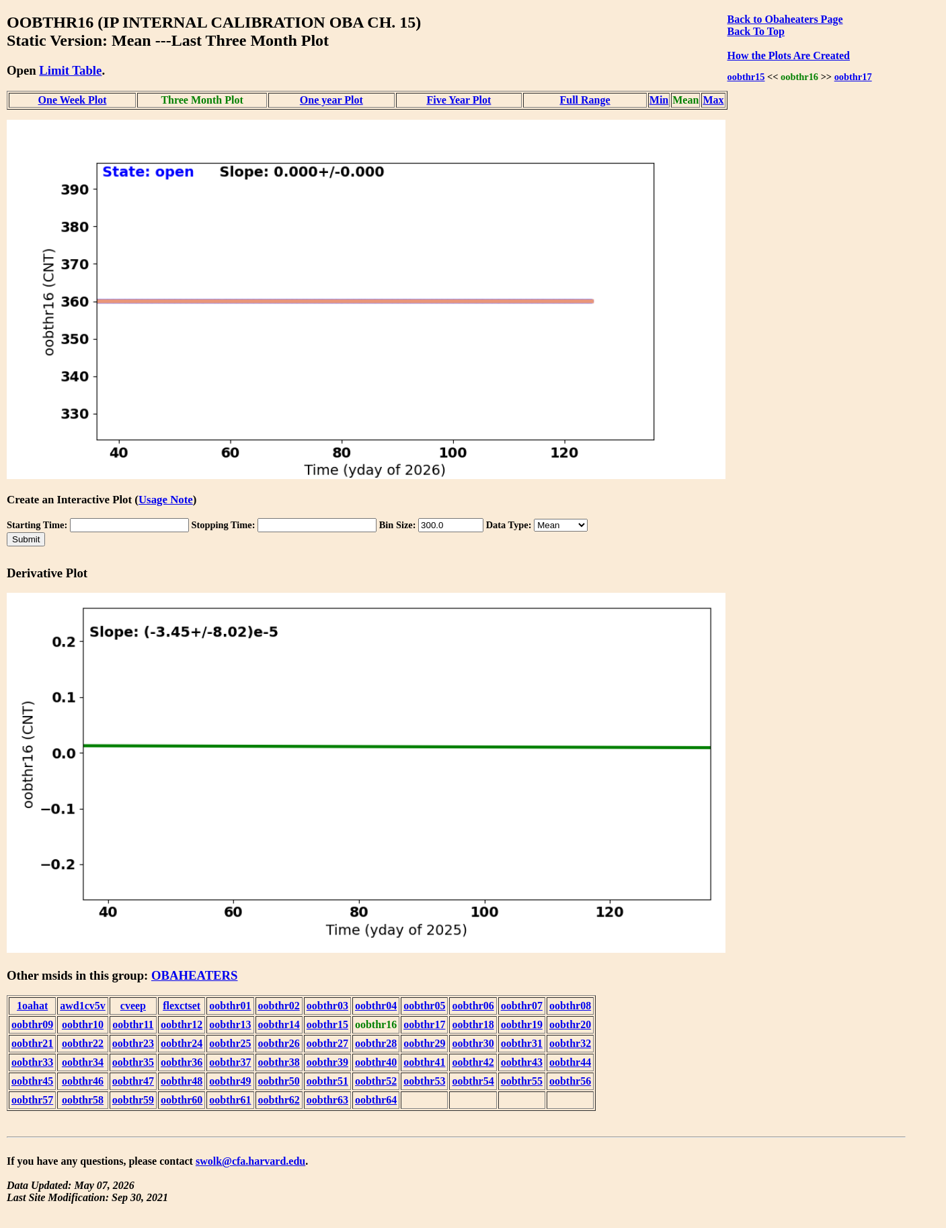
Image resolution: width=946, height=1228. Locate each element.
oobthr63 (327, 1100)
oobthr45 (32, 1081)
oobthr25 (230, 1043)
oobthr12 (181, 1024)
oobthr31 (522, 1043)
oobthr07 (522, 1005)
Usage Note (166, 499)
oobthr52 (376, 1081)
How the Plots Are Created (788, 55)
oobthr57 (32, 1100)
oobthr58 (83, 1100)
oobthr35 (133, 1062)
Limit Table (70, 70)
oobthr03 (327, 1005)
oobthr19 (522, 1024)
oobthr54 (473, 1081)
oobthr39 (327, 1062)
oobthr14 (279, 1024)
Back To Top (756, 31)
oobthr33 (32, 1062)
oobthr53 (424, 1081)
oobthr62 (279, 1100)
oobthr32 (570, 1043)
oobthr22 (83, 1043)
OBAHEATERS (194, 975)
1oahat (32, 1005)
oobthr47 (133, 1081)
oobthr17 (853, 76)
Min (658, 100)
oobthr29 (424, 1043)
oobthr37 (230, 1062)
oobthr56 (570, 1081)
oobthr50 (279, 1081)
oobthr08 (570, 1005)
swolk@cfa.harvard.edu (250, 1161)
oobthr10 (83, 1024)
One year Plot (331, 100)
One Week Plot (72, 100)
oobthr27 (327, 1043)
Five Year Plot (458, 100)
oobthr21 (32, 1043)
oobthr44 (570, 1062)
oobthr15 (746, 76)
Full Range (584, 100)
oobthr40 (376, 1062)
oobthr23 (133, 1043)
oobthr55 (522, 1081)
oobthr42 (473, 1062)
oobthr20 (570, 1024)
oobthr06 (473, 1005)
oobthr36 (181, 1062)
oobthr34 (83, 1062)
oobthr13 (230, 1024)
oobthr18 (473, 1024)
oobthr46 (83, 1081)
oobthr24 (181, 1043)
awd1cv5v (83, 1005)
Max (713, 100)
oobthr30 (473, 1043)
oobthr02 (279, 1005)
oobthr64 (376, 1100)
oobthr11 (132, 1024)
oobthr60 (181, 1100)
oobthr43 (522, 1062)
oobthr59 (133, 1100)
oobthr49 (230, 1081)
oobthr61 (230, 1100)
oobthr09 (32, 1024)
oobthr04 (376, 1005)
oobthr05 (424, 1005)
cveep (133, 1005)
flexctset (181, 1005)
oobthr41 (424, 1062)
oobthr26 (279, 1043)
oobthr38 (279, 1062)
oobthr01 (230, 1005)
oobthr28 (376, 1043)
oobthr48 (181, 1081)
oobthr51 (327, 1081)
